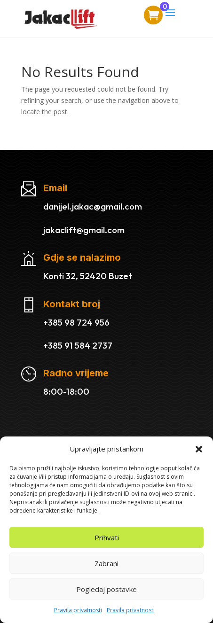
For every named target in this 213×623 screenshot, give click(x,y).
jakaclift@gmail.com (84, 229)
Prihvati (107, 537)
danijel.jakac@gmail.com (92, 206)
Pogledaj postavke (106, 589)
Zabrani (106, 563)
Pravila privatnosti (78, 610)
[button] (199, 449)
